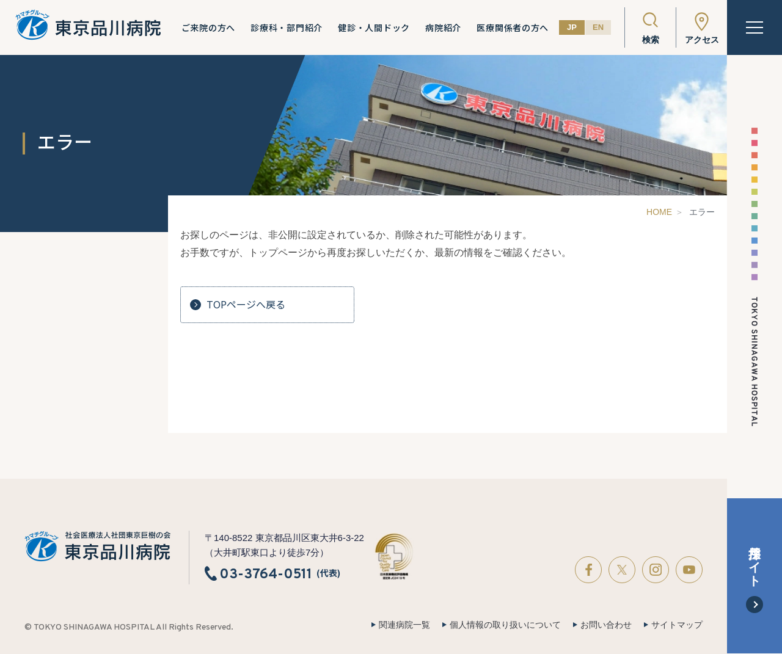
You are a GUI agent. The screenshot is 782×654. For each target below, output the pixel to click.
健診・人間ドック (374, 28)
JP (572, 27)
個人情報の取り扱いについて (505, 625)
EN (598, 27)
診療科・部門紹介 (286, 28)
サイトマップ (677, 625)
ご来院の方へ (208, 28)
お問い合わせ (606, 625)
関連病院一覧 (404, 625)
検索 (650, 40)
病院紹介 (443, 28)
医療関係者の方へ (513, 28)
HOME (659, 212)
